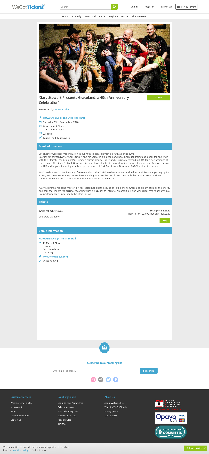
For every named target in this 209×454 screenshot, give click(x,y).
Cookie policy (110, 415)
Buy (165, 220)
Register (149, 6)
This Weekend (139, 16)
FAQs (13, 411)
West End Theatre (95, 16)
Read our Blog (64, 419)
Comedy (76, 16)
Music (65, 16)
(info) (82, 117)
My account (16, 407)
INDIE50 (61, 424)
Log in (134, 6)
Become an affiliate (67, 415)
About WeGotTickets (114, 402)
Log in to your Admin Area (70, 402)
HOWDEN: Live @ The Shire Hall (60, 117)
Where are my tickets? (21, 402)
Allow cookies (194, 448)
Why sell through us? (68, 411)
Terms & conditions (20, 415)
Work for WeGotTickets (115, 407)
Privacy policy (111, 411)
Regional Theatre (118, 16)
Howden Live (62, 109)
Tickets (158, 97)
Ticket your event (186, 6)
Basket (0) (166, 6)
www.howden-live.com (55, 256)
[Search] (114, 7)
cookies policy (20, 450)
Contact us (16, 419)
